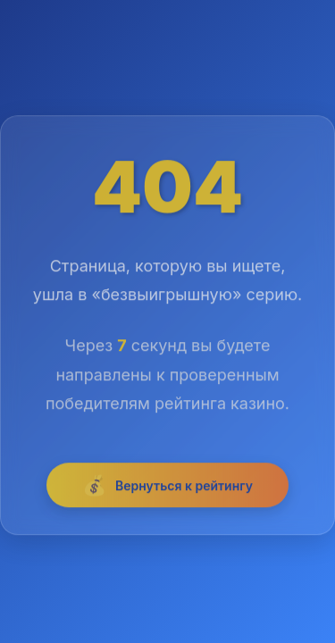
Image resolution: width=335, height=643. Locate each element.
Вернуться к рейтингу (167, 487)
